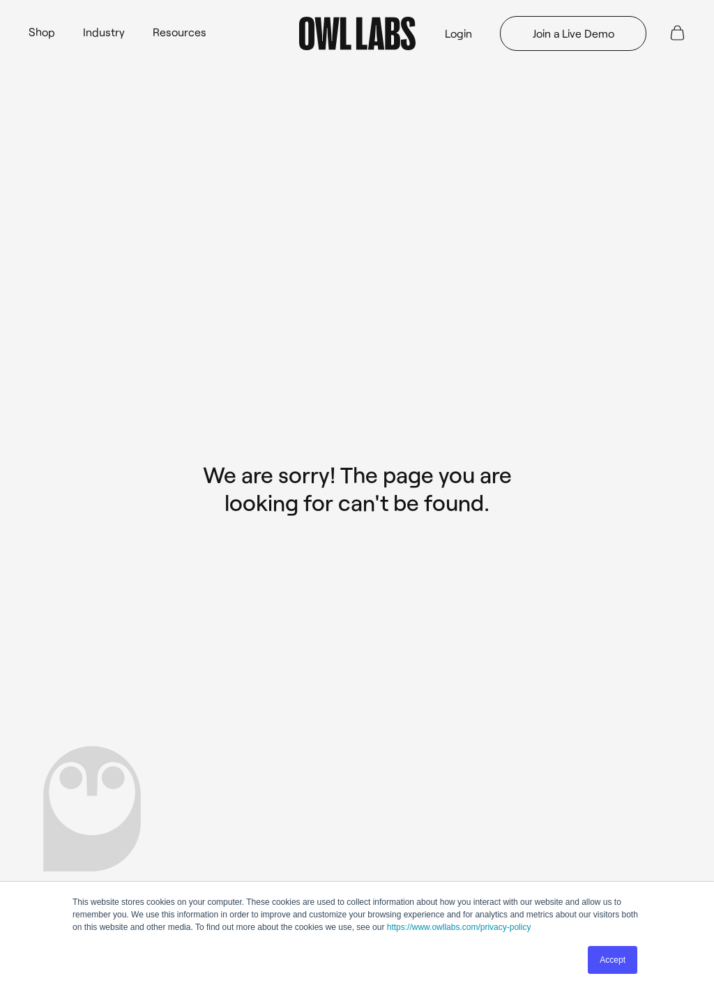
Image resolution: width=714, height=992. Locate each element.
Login (458, 33)
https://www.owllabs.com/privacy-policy (459, 927)
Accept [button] (612, 960)
